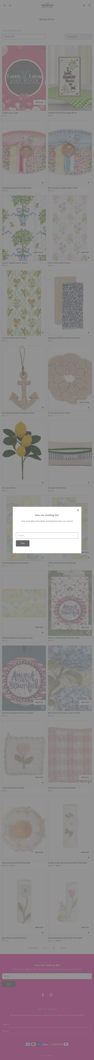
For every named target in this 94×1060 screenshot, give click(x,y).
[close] (78, 510)
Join (23, 543)
